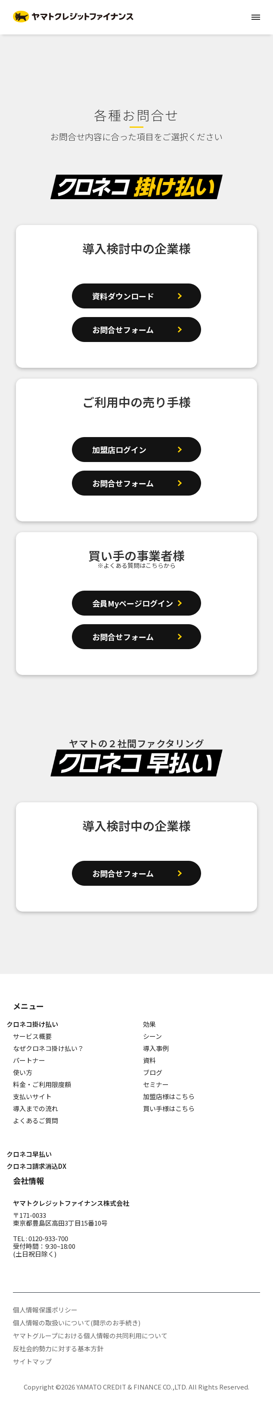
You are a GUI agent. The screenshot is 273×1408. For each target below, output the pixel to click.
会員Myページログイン (132, 603)
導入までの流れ (35, 1108)
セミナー (156, 1084)
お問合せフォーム (123, 329)
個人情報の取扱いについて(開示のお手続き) (76, 1322)
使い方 (22, 1072)
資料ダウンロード (123, 296)
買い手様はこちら (169, 1108)
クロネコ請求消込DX (36, 1166)
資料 (149, 1060)
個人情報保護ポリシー (45, 1309)
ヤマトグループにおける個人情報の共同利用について (90, 1335)
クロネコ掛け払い (32, 1024)
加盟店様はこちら (169, 1096)
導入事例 (156, 1048)
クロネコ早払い (29, 1153)
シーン (152, 1036)
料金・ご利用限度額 (42, 1084)
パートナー (29, 1060)
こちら (155, 565)
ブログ (152, 1072)
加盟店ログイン (119, 449)
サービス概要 (32, 1036)
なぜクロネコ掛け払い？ (48, 1048)
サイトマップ (32, 1361)
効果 (149, 1024)
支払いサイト (32, 1096)
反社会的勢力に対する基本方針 (58, 1348)
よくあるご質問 (35, 1120)
